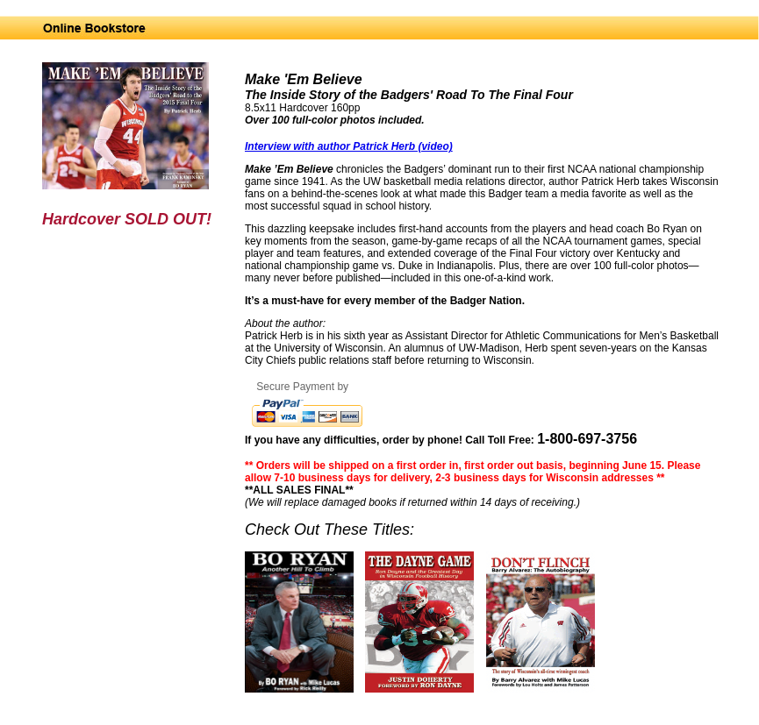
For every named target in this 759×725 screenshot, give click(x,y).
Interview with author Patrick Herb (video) (349, 146)
